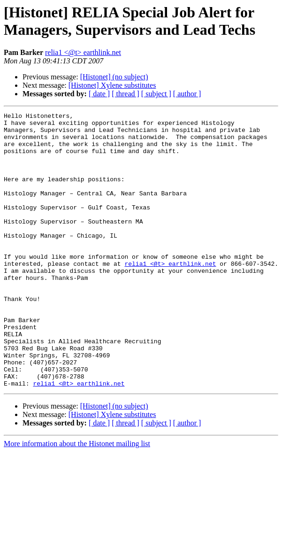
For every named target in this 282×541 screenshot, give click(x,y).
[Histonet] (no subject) (114, 77)
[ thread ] (125, 94)
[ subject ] (156, 94)
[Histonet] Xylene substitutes (112, 85)
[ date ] (99, 94)
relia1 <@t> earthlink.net (83, 52)
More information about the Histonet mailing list (77, 498)
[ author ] (187, 94)
